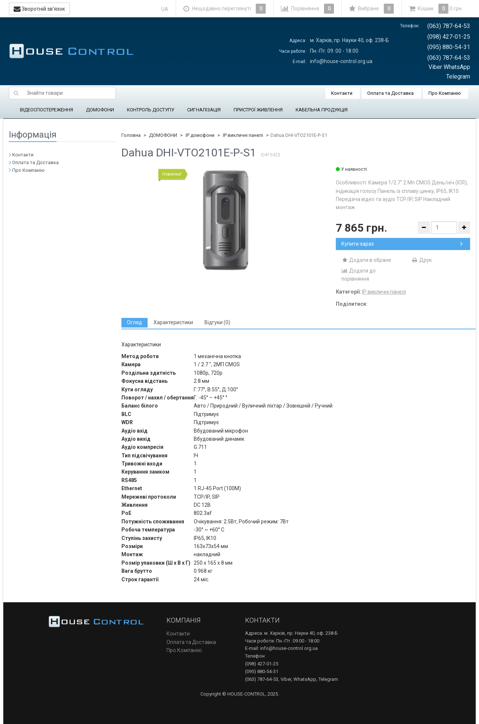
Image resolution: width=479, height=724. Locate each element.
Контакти (341, 93)
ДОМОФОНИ (100, 109)
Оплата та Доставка (390, 93)
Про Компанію (444, 93)
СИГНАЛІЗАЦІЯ (204, 109)
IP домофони (200, 135)
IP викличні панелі (243, 135)
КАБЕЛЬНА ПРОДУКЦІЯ (322, 109)
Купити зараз (402, 244)
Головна (131, 135)
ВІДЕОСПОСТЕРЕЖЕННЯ (46, 109)
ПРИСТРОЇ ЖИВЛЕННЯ (258, 109)
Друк (421, 260)
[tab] (134, 322)
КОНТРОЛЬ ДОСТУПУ (150, 109)
